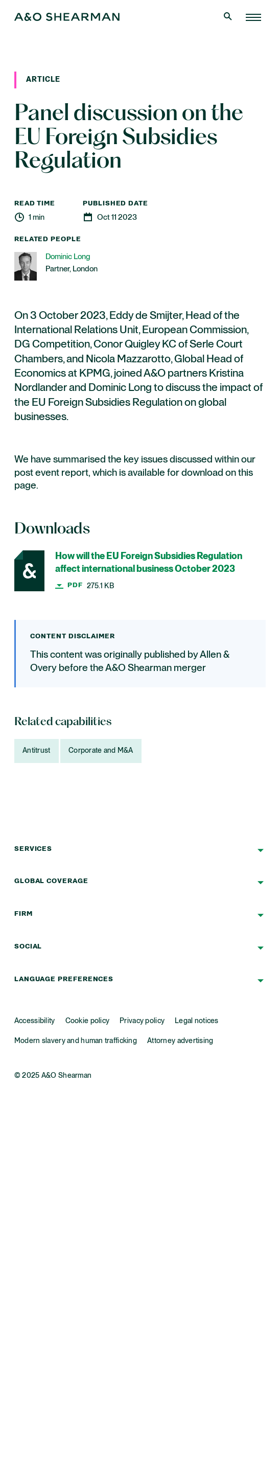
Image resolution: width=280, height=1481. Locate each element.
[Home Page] (253, 17)
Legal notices (197, 1021)
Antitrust (36, 751)
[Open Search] (229, 17)
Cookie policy (87, 1021)
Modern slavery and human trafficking (75, 1041)
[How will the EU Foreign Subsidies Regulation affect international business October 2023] (140, 570)
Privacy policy (142, 1021)
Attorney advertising (180, 1041)
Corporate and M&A (100, 751)
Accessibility (34, 1021)
